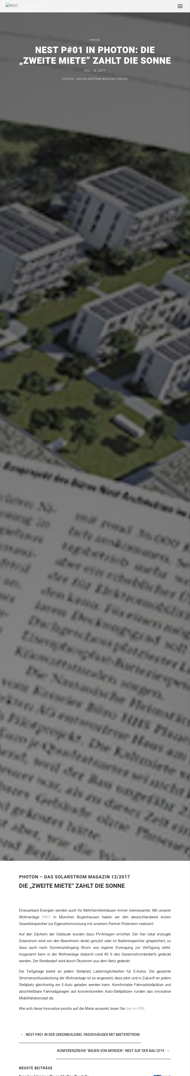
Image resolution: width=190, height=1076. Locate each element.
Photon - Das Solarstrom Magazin (88, 79)
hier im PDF (135, 1008)
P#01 (46, 917)
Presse (95, 40)
